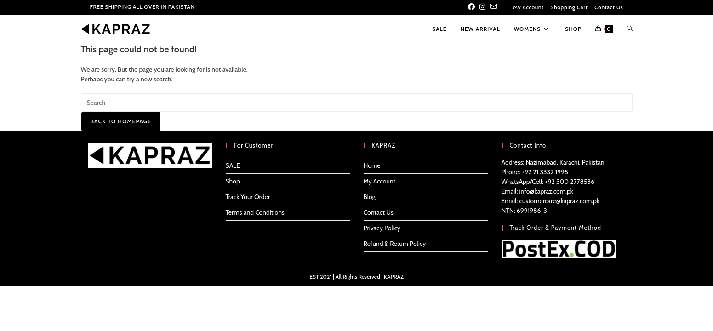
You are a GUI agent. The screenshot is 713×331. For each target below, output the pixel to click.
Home (372, 165)
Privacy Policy (382, 228)
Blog (370, 197)
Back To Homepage (121, 121)
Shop (233, 181)
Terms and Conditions (255, 212)
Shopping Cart (569, 7)
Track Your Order (248, 197)
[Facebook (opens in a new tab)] (472, 7)
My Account (528, 7)
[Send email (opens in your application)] (493, 7)
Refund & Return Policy (395, 244)
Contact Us (608, 7)
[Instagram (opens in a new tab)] (482, 7)
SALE (233, 165)
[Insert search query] (357, 102)
